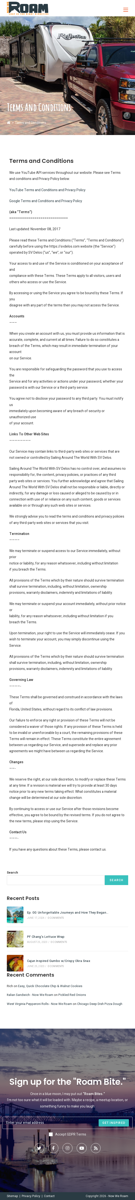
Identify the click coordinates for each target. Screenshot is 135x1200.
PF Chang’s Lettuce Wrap (46, 936)
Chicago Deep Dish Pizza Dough (99, 1004)
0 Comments (56, 918)
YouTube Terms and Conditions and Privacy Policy (47, 190)
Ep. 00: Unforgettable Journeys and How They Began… (68, 912)
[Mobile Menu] (124, 8)
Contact (49, 1196)
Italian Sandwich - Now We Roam (30, 994)
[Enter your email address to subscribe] (67, 1123)
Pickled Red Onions (72, 994)
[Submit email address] (114, 1123)
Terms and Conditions (30, 122)
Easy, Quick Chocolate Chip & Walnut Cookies (50, 986)
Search (12, 872)
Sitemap (12, 1196)
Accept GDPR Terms (67, 1134)
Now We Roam (118, 1196)
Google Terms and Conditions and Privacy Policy (45, 201)
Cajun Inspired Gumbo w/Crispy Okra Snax (59, 961)
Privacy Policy (31, 1196)
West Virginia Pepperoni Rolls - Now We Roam (39, 1004)
